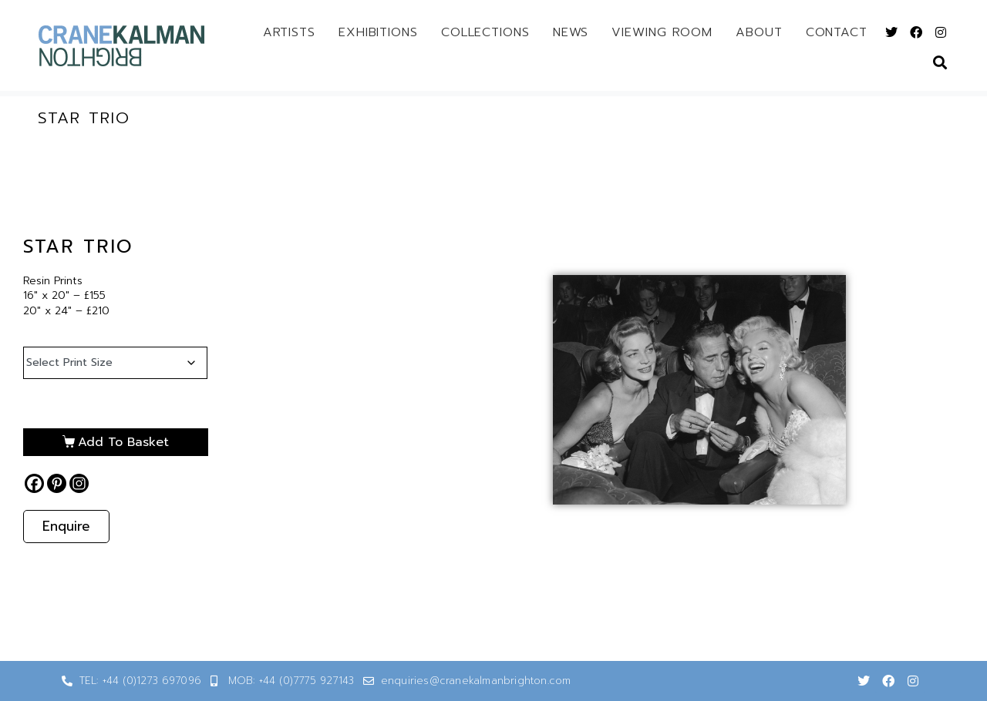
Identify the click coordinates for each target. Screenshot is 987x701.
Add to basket (123, 442)
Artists (289, 32)
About (759, 32)
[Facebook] (34, 483)
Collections (485, 32)
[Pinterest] (56, 483)
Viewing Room (661, 32)
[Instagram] (79, 483)
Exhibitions (378, 32)
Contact (836, 32)
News (571, 32)
